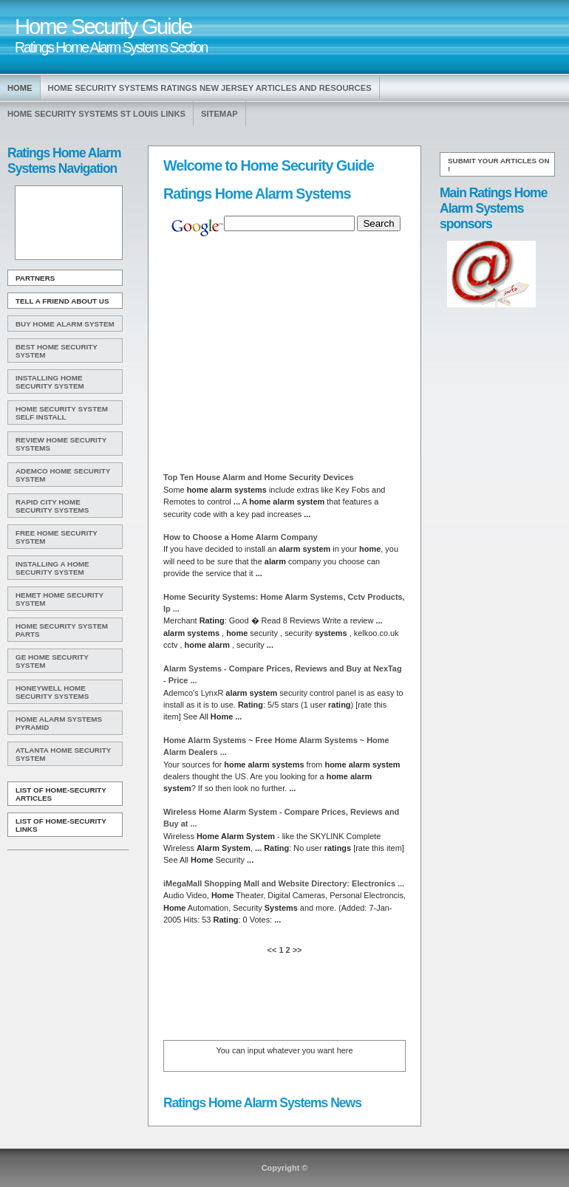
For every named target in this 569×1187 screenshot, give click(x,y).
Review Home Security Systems (61, 444)
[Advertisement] (67, 223)
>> (296, 949)
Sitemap (219, 113)
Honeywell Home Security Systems (52, 692)
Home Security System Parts (62, 630)
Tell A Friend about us (62, 301)
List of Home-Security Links (61, 825)
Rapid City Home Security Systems (52, 506)
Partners (35, 278)
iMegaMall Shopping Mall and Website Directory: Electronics (283, 883)
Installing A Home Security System (52, 568)
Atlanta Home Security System (63, 754)
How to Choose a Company (240, 537)
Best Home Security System (57, 351)
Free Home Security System (57, 537)
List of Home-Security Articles (61, 794)
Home (20, 87)
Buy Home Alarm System (65, 324)
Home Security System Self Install (62, 413)
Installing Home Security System (50, 382)
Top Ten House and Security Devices (258, 477)
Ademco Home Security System (63, 475)
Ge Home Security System (52, 661)
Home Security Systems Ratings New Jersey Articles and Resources (210, 87)
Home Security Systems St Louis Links (96, 113)
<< (273, 949)
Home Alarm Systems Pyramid (59, 723)
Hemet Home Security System (59, 599)
